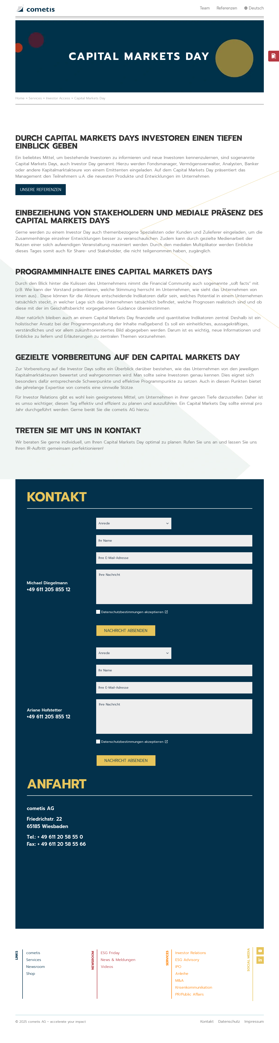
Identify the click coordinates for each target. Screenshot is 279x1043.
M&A (179, 980)
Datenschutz (229, 1021)
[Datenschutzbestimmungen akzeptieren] (166, 612)
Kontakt (207, 1021)
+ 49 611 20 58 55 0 (60, 837)
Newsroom (35, 967)
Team (205, 8)
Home (20, 98)
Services (35, 98)
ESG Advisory (187, 960)
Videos (107, 967)
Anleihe (181, 973)
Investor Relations (190, 953)
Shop (30, 973)
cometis (33, 953)
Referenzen (227, 8)
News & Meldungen (118, 960)
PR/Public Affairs (189, 994)
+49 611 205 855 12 (48, 589)
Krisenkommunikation (193, 987)
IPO (178, 967)
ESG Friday (110, 953)
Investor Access (58, 98)
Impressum (254, 1021)
